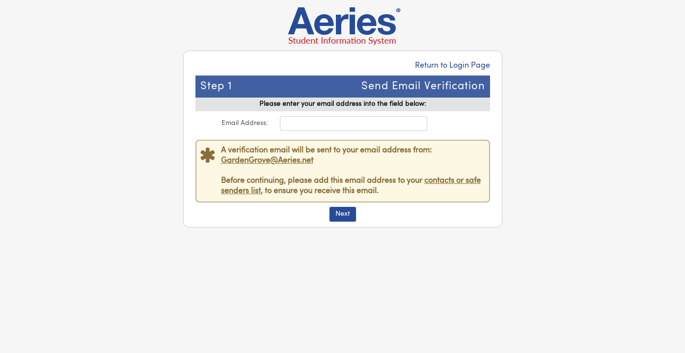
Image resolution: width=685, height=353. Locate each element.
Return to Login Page (452, 66)
